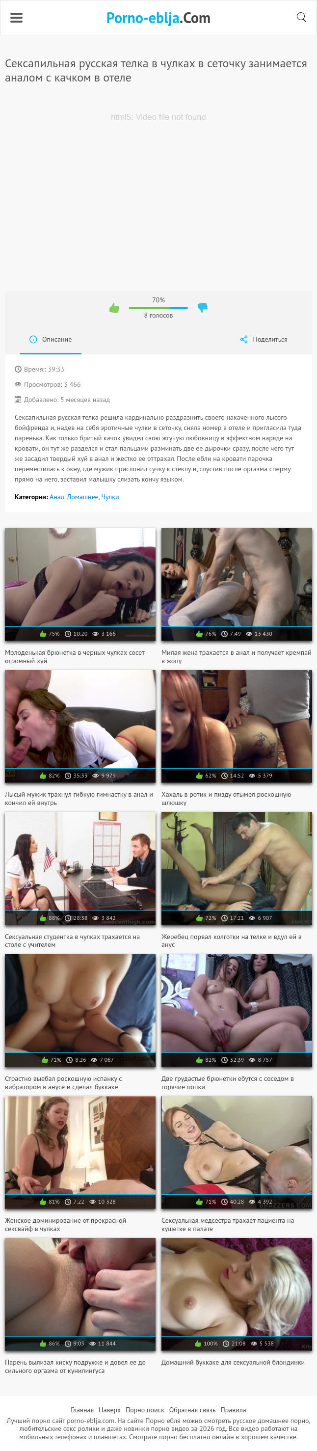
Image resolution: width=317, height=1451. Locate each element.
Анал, (58, 496)
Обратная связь (192, 1409)
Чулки (110, 496)
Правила (233, 1409)
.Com (158, 18)
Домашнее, (84, 496)
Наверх (110, 1409)
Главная (82, 1409)
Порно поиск (145, 1409)
